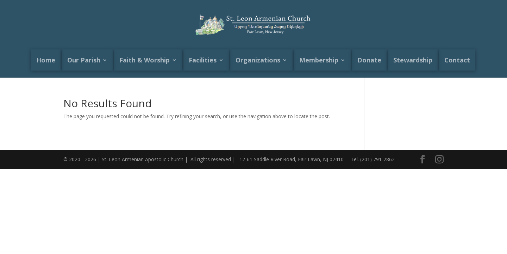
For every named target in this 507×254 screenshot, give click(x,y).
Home (45, 60)
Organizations (258, 60)
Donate (369, 60)
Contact (457, 60)
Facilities (203, 60)
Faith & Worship (144, 60)
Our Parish (83, 60)
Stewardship (412, 60)
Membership (318, 60)
